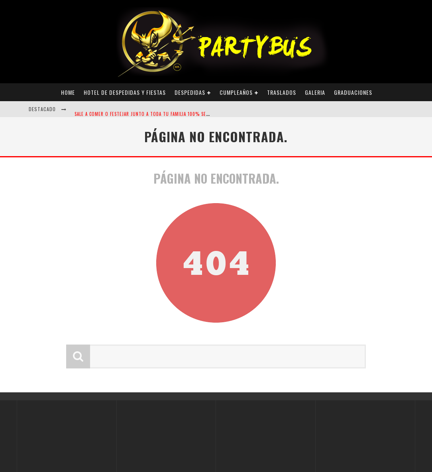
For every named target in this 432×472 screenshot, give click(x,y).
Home (68, 92)
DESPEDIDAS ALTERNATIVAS (102, 102)
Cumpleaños (236, 92)
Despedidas (190, 92)
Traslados (281, 92)
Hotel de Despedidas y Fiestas (125, 92)
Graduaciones (353, 92)
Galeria (315, 92)
